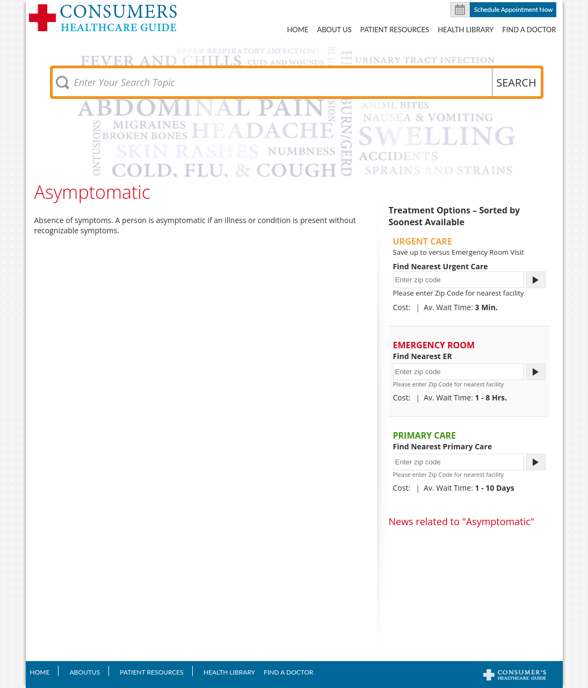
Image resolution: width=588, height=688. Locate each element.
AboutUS (84, 672)
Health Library (465, 29)
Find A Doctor (529, 29)
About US (334, 29)
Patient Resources (394, 29)
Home (297, 29)
